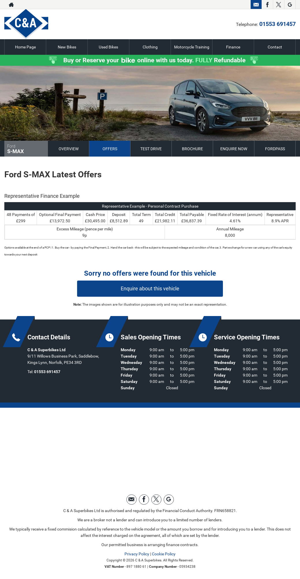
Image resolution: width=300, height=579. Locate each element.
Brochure (192, 148)
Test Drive (151, 148)
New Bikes (67, 47)
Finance (233, 47)
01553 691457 (226, 4)
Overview (69, 148)
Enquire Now (233, 148)
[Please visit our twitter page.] (278, 4)
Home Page (25, 47)
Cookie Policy (164, 554)
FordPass (275, 148)
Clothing (150, 47)
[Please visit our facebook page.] (267, 4)
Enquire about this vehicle (150, 288)
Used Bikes (108, 47)
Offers (110, 148)
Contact (275, 47)
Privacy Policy (136, 554)
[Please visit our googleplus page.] (289, 4)
